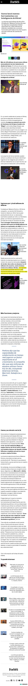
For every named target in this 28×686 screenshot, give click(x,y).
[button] (9, 58)
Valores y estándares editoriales (18, 674)
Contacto (9, 674)
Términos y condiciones (12, 676)
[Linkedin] (22, 680)
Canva (3, 555)
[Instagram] (16, 680)
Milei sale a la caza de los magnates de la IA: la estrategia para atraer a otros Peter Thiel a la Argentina (17, 568)
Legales (19, 676)
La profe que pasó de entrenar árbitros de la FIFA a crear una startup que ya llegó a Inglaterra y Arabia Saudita (17, 658)
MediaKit (23, 673)
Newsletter (5, 674)
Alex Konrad (3, 53)
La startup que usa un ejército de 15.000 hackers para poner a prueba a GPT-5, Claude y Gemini (17, 578)
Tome (24, 402)
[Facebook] (11, 680)
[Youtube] (19, 680)
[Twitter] (14, 680)
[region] (14, 8)
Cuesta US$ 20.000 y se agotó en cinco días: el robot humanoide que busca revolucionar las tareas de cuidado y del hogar (17, 624)
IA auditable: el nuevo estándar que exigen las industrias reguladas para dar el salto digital (17, 589)
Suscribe (8, 680)
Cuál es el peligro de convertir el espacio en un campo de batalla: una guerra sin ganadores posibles (16, 635)
